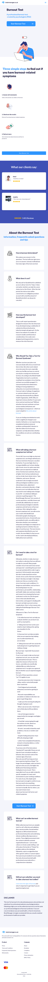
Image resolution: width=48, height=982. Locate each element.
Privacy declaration (28, 955)
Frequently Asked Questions (9, 950)
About (25, 945)
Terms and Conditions (7, 948)
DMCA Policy (27, 957)
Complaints (27, 950)
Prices (3, 945)
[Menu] (45, 2)
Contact (26, 952)
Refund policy (5, 952)
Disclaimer (26, 948)
